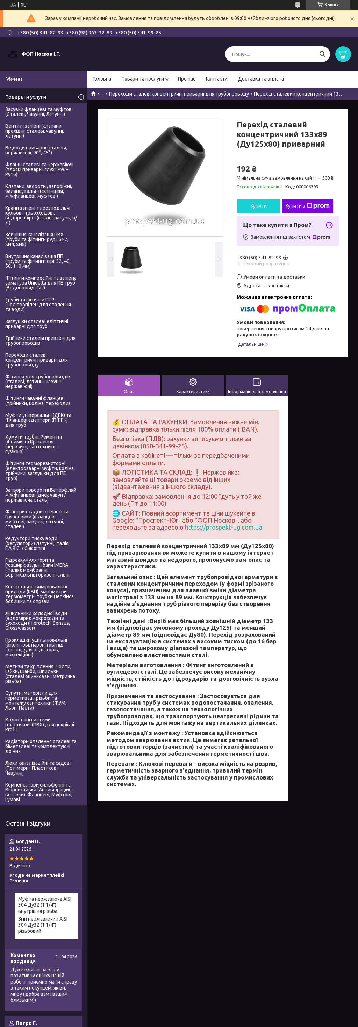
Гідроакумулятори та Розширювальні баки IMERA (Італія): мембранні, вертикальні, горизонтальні (37, 567)
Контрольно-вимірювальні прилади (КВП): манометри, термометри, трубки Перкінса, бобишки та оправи (40, 594)
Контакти (217, 79)
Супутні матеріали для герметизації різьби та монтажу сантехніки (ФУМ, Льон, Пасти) (35, 700)
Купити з (308, 206)
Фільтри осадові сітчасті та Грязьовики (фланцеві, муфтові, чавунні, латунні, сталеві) (37, 519)
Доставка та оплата (261, 79)
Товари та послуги (143, 79)
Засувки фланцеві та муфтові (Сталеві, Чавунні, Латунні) (39, 111)
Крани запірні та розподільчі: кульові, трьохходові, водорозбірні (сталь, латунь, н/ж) (41, 215)
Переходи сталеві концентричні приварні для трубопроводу (179, 94)
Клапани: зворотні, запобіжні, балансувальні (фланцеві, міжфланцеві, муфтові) (38, 191)
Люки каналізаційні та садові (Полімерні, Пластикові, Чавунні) (38, 768)
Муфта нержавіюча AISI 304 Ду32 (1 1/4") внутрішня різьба (44, 905)
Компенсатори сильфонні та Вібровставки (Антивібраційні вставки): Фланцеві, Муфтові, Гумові (39, 792)
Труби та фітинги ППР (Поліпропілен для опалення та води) (38, 304)
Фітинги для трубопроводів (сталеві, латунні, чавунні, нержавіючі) (37, 381)
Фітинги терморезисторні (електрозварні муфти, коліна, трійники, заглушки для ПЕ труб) (40, 471)
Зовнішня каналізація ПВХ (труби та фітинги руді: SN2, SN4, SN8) (37, 239)
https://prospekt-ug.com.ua (223, 527)
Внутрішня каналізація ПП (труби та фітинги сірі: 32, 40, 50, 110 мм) (38, 261)
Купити (259, 206)
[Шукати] (322, 54)
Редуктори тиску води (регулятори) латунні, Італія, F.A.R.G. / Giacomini (37, 543)
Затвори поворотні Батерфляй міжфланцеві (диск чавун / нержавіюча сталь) (40, 495)
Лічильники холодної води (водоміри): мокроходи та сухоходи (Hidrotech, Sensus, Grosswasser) (37, 620)
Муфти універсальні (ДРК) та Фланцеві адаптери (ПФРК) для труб (38, 420)
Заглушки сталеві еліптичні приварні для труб (36, 324)
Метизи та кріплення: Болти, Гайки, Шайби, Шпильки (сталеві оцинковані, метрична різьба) (40, 674)
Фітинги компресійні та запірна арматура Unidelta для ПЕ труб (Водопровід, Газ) (41, 283)
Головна (102, 79)
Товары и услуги (25, 97)
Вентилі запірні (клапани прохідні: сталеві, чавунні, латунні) (34, 131)
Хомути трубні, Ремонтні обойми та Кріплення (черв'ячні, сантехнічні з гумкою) (33, 444)
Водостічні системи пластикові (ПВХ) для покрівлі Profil (39, 724)
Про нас (186, 79)
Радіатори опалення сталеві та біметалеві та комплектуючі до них (41, 746)
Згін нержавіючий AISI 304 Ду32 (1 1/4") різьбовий (42, 925)
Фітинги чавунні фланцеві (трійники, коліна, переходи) (37, 401)
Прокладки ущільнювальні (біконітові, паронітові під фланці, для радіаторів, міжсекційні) (36, 647)
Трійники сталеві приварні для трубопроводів (40, 340)
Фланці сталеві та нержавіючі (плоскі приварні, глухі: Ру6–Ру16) (39, 169)
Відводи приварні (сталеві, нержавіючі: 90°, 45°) (36, 150)
